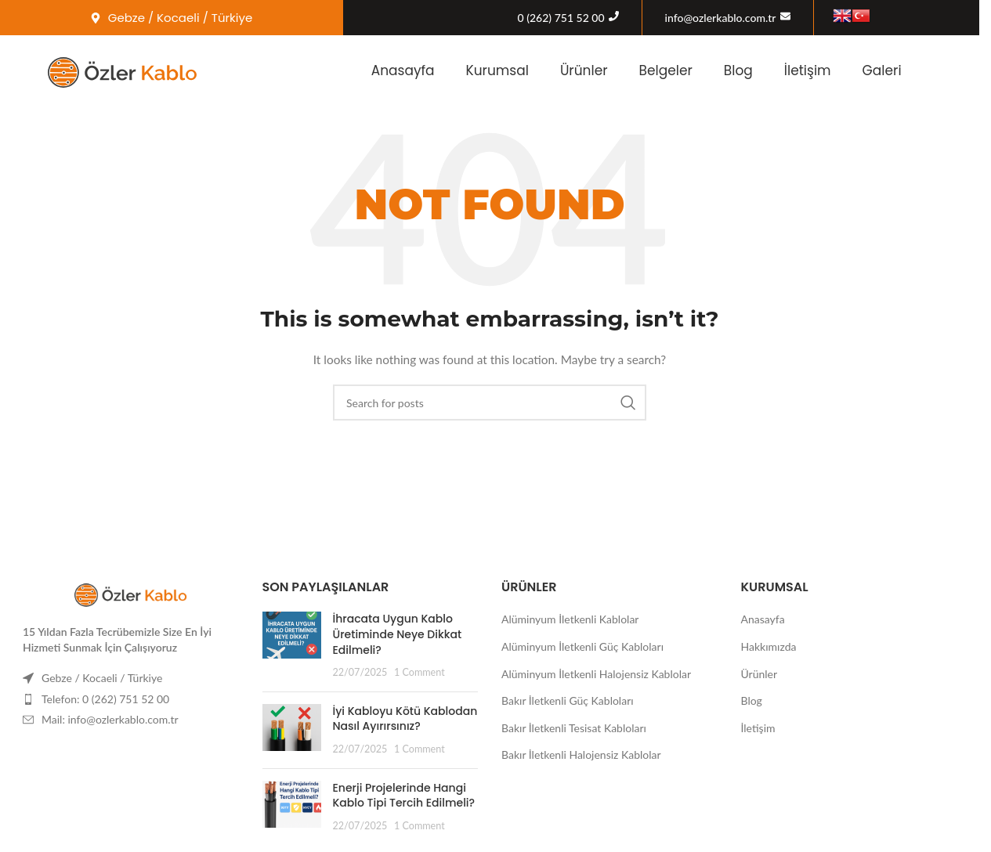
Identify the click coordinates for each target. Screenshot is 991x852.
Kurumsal (497, 70)
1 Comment (419, 672)
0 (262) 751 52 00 (561, 17)
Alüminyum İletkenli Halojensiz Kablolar (596, 674)
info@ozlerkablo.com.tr (720, 17)
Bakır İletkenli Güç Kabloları (567, 700)
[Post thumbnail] (291, 645)
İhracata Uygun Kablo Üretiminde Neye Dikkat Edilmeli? (397, 634)
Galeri (882, 70)
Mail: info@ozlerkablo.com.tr (110, 719)
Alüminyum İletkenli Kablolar (569, 619)
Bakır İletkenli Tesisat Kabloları (573, 728)
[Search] (489, 402)
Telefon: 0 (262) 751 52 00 (105, 699)
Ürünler (584, 70)
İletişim (807, 70)
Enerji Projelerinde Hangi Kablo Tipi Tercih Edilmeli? (404, 795)
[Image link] (131, 592)
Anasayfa (403, 70)
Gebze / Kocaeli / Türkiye (102, 677)
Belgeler (666, 70)
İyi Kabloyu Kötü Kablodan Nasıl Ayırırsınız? (405, 719)
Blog (738, 70)
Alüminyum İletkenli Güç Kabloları (582, 646)
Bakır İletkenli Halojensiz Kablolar (581, 754)
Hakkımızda (769, 646)
